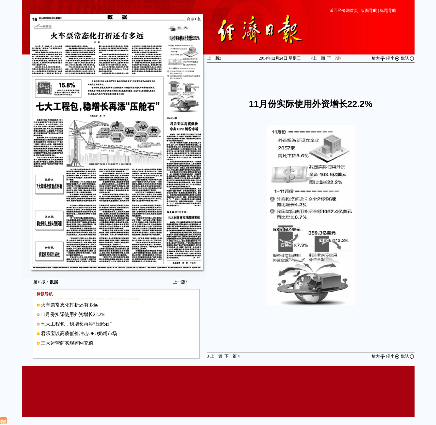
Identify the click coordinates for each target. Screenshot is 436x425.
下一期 (333, 58)
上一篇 (214, 356)
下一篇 (232, 356)
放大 (378, 58)
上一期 (319, 58)
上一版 (180, 282)
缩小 (393, 58)
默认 (408, 58)
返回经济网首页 (343, 10)
